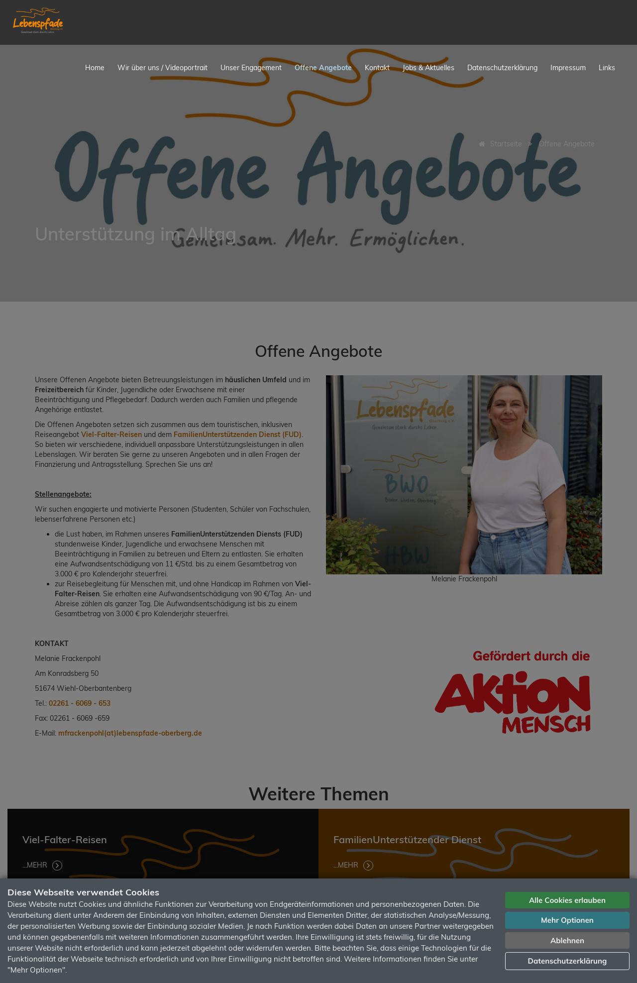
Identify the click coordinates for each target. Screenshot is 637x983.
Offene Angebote (323, 67)
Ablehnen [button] (567, 940)
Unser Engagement (251, 67)
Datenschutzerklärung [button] (567, 961)
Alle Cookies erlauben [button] (567, 900)
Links (607, 67)
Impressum (568, 67)
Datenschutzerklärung (502, 67)
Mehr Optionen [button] (567, 920)
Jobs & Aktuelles (428, 67)
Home (95, 67)
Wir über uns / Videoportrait (162, 67)
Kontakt (377, 67)
